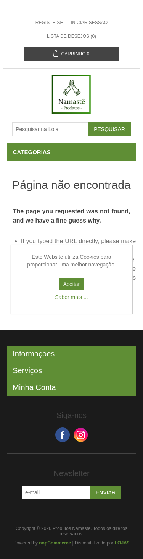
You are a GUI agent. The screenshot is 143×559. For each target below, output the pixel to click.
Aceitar (71, 284)
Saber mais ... (71, 297)
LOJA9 (122, 543)
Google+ (81, 434)
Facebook (62, 434)
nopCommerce (55, 543)
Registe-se (49, 22)
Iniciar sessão (89, 22)
